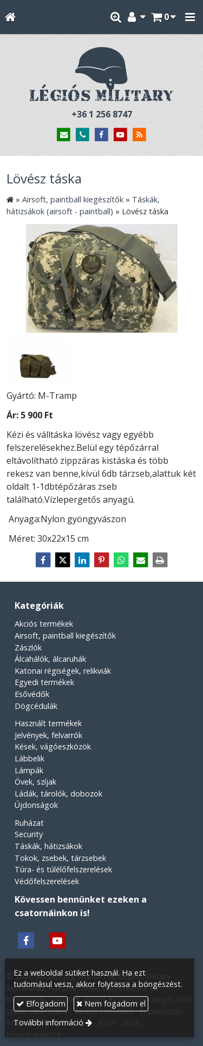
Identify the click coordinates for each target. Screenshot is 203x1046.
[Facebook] (101, 135)
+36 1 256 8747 (101, 114)
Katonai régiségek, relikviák (63, 671)
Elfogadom (41, 1003)
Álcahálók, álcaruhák (50, 659)
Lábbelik (29, 758)
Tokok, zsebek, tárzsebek (60, 858)
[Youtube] (120, 135)
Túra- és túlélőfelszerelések (63, 869)
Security (29, 834)
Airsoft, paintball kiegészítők (65, 635)
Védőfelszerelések (47, 881)
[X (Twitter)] (62, 560)
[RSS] (139, 135)
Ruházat (29, 823)
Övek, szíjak (35, 782)
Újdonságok (36, 805)
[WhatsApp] (121, 560)
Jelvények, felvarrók (48, 735)
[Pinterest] (101, 560)
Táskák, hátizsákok (48, 846)
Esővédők (32, 694)
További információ (48, 1022)
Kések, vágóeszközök (53, 746)
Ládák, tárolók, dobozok (58, 793)
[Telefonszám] (82, 135)
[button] (190, 17)
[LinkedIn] (82, 560)
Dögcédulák (36, 706)
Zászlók (28, 647)
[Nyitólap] (10, 17)
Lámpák (29, 770)
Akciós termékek (44, 624)
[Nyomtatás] (160, 560)
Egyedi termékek (44, 682)
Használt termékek (48, 723)
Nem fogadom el (111, 1003)
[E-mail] (64, 135)
